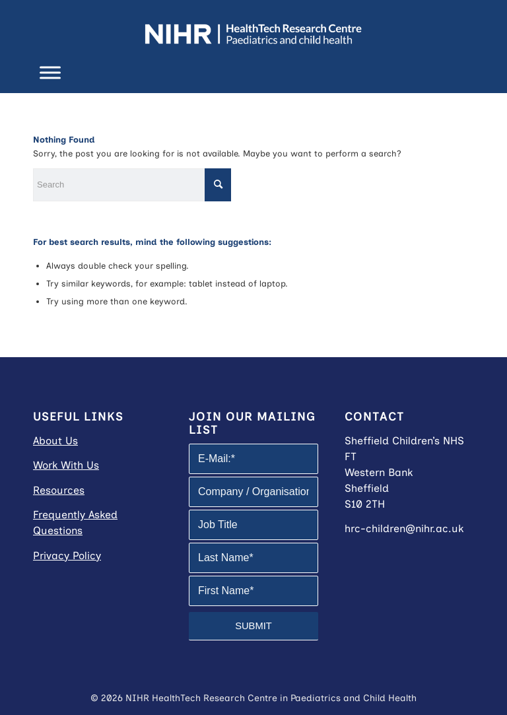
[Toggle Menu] (50, 72)
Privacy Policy (67, 555)
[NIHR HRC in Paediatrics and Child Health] (253, 30)
